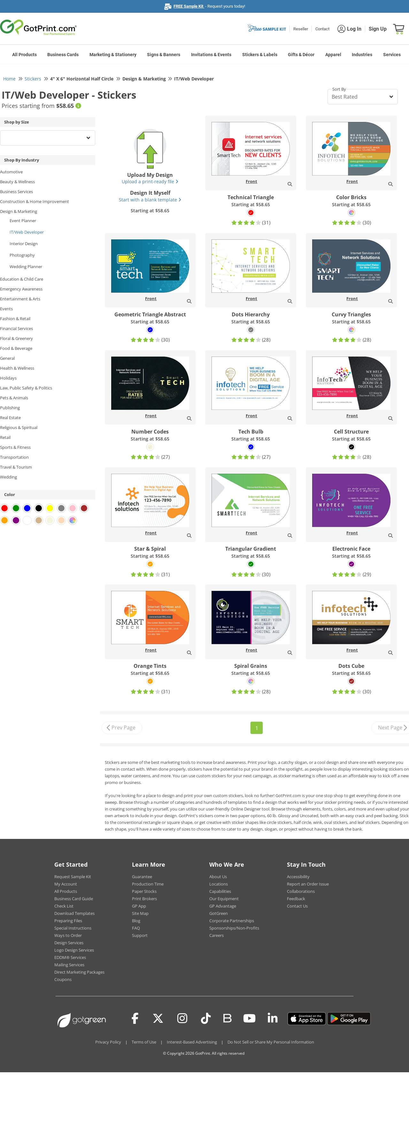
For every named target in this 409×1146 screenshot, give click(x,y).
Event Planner (23, 220)
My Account (65, 884)
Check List (63, 906)
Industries (362, 54)
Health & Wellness (17, 368)
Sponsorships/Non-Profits (234, 928)
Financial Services (16, 328)
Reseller (300, 28)
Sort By (339, 89)
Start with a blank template (150, 200)
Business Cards (63, 54)
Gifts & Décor (301, 54)
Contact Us (297, 906)
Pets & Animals (14, 398)
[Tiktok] (205, 1018)
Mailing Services (69, 965)
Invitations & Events (211, 54)
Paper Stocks (144, 891)
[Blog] (227, 1017)
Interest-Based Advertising (192, 1042)
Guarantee (142, 876)
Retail (5, 437)
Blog (136, 921)
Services (392, 54)
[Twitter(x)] (158, 1018)
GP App (139, 906)
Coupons (63, 979)
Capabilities (220, 891)
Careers (216, 935)
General (7, 358)
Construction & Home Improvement (34, 201)
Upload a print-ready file (150, 181)
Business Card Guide (73, 898)
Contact (322, 28)
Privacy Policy (108, 1042)
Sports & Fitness (15, 447)
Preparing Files (68, 921)
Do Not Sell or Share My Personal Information (271, 1042)
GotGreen (218, 913)
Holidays (8, 378)
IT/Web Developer (27, 232)
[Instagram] (182, 1018)
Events (6, 309)
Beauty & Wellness (17, 182)
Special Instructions (72, 928)
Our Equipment (224, 898)
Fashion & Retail (15, 318)
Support (140, 935)
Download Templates (74, 913)
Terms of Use (144, 1042)
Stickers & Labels (259, 54)
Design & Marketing (18, 211)
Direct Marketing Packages (79, 972)
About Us (218, 876)
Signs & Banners (163, 54)
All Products (24, 54)
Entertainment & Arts (20, 299)
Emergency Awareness (21, 289)
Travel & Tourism (16, 467)
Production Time (148, 884)
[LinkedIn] (272, 1018)
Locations (218, 884)
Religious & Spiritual (18, 427)
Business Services (16, 191)
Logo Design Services (74, 950)
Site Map (140, 913)
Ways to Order (68, 935)
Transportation (14, 457)
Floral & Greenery (16, 338)
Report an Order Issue (308, 884)
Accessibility (298, 876)
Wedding (8, 477)
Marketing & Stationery (112, 54)
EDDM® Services (70, 957)
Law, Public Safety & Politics (26, 388)
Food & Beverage (16, 348)
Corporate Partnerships (231, 921)
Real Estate (10, 417)
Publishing (10, 408)
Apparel (333, 54)
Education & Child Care (21, 279)
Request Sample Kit (72, 876)
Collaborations (301, 891)
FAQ (136, 928)
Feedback (296, 898)
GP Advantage (222, 906)
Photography (22, 255)
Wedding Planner (26, 266)
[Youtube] (249, 1018)
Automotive (11, 172)
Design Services (68, 943)
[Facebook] (135, 1018)
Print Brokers (144, 898)
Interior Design (24, 243)
